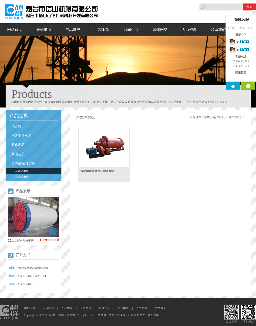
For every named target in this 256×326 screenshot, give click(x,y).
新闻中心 (131, 30)
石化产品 (17, 145)
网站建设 (139, 315)
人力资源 (189, 30)
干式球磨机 (22, 176)
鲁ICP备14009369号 (121, 315)
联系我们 (218, 30)
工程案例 (101, 30)
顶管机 (16, 126)
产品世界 (72, 30)
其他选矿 (17, 154)
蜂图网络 (153, 315)
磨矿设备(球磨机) (23, 163)
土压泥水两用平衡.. (23, 240)
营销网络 (160, 30)
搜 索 (249, 7)
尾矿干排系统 (21, 135)
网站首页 (14, 30)
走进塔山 (43, 30)
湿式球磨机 (22, 171)
